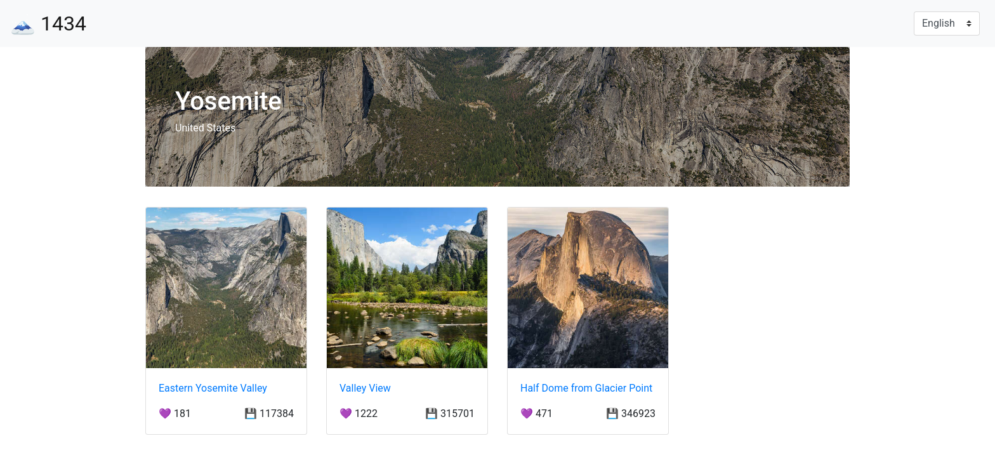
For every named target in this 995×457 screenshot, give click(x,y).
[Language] (947, 23)
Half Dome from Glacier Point (586, 388)
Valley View (365, 388)
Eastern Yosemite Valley (213, 388)
